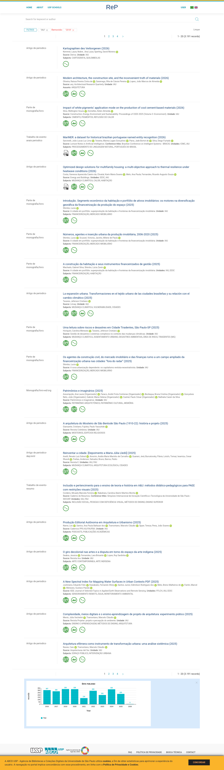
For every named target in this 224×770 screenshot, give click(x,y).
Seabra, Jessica (70, 555)
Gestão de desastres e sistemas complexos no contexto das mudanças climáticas (107, 334)
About (40, 7)
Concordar (199, 762)
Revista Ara (75, 558)
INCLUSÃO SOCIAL (80, 502)
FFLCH (159, 591)
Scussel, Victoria (87, 238)
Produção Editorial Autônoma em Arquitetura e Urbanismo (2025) (102, 522)
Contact (190, 752)
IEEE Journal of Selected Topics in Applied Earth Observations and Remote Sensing (108, 591)
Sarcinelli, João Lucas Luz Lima (77, 141)
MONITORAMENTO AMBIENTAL (118, 594)
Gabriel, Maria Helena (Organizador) (103, 397)
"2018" (70, 30)
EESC (102, 177)
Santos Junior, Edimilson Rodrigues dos (136, 585)
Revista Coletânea (78, 430)
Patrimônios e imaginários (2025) (83, 390)
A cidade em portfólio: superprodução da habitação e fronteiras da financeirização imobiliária (112, 211)
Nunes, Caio (68, 647)
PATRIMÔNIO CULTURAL (112, 403)
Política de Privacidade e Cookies (120, 764)
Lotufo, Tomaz (170, 456)
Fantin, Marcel (190, 585)
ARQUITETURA (78, 87)
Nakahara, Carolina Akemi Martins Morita (116, 493)
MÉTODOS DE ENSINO (135, 502)
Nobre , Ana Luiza (85, 52)
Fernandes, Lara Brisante (92, 555)
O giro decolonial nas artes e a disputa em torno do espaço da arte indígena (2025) (112, 551)
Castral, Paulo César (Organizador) (139, 397)
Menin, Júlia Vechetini (73, 617)
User (183, 7)
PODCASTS (77, 532)
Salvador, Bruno (97, 459)
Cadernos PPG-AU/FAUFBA (82, 529)
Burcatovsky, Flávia (154, 456)
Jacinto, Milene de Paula (106, 238)
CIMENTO (76, 117)
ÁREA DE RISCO (150, 337)
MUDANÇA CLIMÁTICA (82, 180)
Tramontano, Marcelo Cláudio (122, 525)
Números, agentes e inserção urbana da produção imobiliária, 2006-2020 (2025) (110, 234)
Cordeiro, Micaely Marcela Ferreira (78, 493)
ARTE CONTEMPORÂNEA (83, 561)
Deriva (73, 55)
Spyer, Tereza (145, 525)
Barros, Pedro (111, 459)
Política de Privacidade (149, 752)
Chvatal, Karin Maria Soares (109, 174)
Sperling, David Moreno (104, 52)
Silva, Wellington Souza (73, 111)
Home (29, 7)
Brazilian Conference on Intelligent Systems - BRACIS (146, 144)
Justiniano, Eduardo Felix (74, 585)
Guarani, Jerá (138, 456)
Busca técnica (174, 752)
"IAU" (44, 30)
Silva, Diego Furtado (161, 141)
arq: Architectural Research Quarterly (87, 84)
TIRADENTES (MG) (166, 337)
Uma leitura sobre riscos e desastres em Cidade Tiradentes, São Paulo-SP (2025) (111, 327)
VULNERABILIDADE (102, 307)
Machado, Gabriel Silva (73, 267)
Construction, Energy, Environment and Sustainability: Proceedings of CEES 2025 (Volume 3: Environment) (118, 114)
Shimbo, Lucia (69, 208)
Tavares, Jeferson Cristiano (75, 301)
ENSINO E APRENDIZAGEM (84, 623)
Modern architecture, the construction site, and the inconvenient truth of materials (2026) (116, 78)
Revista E (74, 462)
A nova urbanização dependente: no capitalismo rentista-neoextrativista (102, 367)
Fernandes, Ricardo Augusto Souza (158, 174)
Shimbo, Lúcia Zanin (94, 267)
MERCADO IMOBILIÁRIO (101, 214)
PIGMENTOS (87, 117)
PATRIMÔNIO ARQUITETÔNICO (86, 403)
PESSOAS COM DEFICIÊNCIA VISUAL (107, 502)
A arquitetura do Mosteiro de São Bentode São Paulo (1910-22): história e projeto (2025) (115, 423)
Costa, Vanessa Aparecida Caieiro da (79, 174)
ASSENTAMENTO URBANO (106, 337)
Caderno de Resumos (80, 496)
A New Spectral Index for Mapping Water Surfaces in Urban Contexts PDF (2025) (111, 581)
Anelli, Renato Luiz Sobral (74, 456)
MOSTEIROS (77, 433)
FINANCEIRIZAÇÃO (80, 214)
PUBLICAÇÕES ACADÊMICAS (96, 532)
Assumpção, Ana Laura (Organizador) (80, 394)
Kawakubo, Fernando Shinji (101, 585)
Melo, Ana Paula (133, 174)
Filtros (30, 30)
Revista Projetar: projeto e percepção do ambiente (93, 620)
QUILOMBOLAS (93, 58)
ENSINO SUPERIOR (154, 502)
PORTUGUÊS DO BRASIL (125, 147)
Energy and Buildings (79, 177)
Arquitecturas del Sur (79, 650)
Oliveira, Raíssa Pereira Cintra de (77, 81)
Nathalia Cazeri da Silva (169, 397)
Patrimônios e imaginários (82, 400)
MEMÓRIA (128, 403)
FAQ (130, 752)
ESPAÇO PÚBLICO (80, 653)
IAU (87, 55)
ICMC (182, 144)
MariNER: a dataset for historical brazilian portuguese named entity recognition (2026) (114, 137)
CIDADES (116, 307)
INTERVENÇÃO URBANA (100, 653)
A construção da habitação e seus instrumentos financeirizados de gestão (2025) (111, 264)
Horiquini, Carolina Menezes (75, 331)
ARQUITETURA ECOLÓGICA (106, 465)
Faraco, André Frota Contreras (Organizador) (121, 394)
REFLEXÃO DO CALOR (104, 117)
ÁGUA (100, 594)
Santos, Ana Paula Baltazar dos (90, 525)
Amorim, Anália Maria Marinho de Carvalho (109, 456)
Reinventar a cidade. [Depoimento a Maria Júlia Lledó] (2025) (99, 452)
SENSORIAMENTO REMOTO (84, 594)
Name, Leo (68, 525)
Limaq (73, 304)
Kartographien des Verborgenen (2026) (86, 48)
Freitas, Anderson (81, 459)
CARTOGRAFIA (78, 58)
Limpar (197, 29)
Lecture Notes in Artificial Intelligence (87, 144)
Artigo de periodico (36, 48)
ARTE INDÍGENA (103, 561)
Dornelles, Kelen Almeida (99, 111)
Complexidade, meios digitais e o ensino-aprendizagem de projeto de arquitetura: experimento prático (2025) (128, 614)
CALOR (97, 180)
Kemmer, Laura (70, 52)
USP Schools (54, 7)
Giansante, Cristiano (72, 426)
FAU (95, 462)
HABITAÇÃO (106, 180)
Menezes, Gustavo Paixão (78, 588)
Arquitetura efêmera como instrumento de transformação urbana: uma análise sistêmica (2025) (120, 643)
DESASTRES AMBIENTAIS (130, 337)
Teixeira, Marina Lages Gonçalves (110, 141)
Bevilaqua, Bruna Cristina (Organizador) (163, 394)
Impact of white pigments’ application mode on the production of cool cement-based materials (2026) (123, 107)
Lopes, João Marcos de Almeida (144, 81)
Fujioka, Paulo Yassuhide (93, 426)
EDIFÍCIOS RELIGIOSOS (94, 433)
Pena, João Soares (160, 525)
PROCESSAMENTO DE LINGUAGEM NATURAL (93, 147)
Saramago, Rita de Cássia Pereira (111, 81)
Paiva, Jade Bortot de (139, 141)
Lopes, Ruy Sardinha (116, 555)
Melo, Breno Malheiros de (169, 585)
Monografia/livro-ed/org (38, 390)
